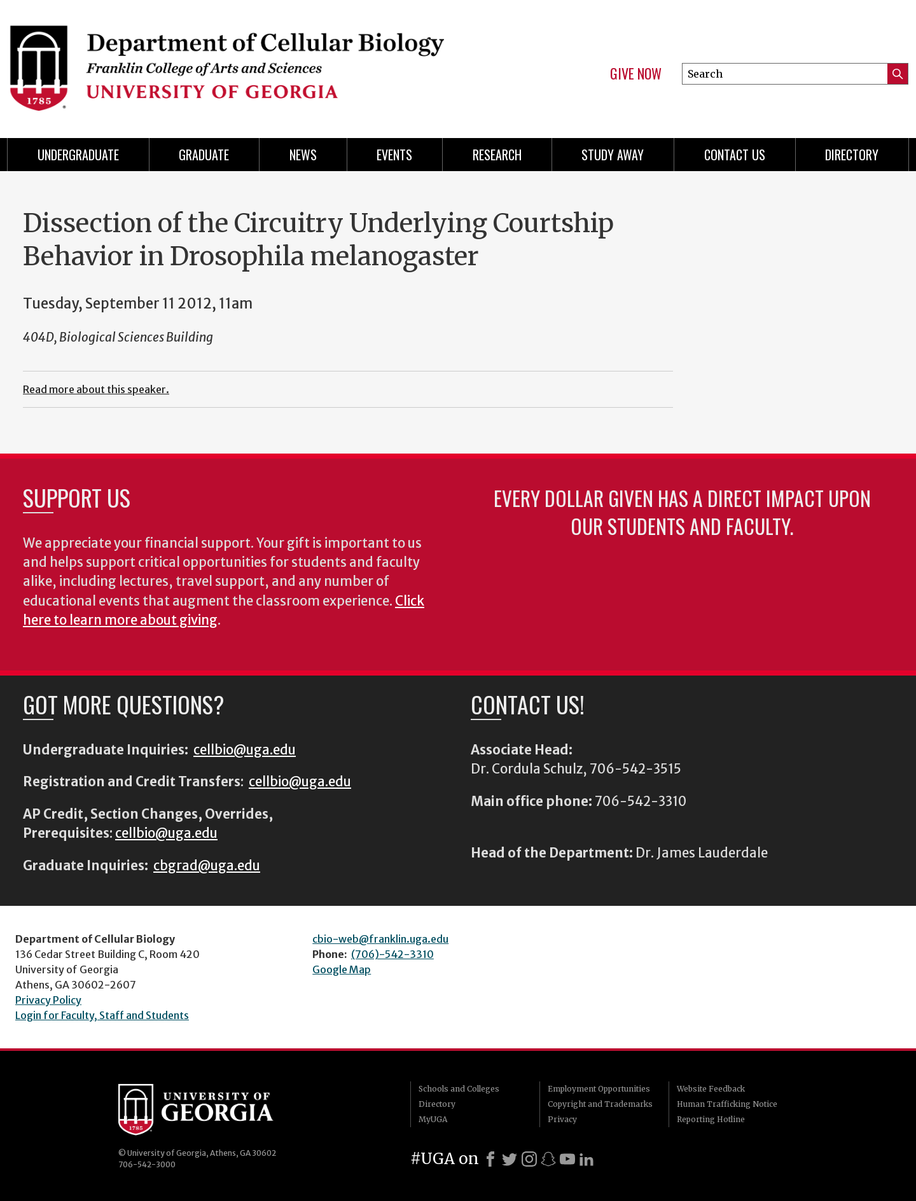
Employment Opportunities (599, 1088)
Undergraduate (78, 154)
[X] (509, 1159)
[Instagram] (529, 1159)
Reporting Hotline (711, 1119)
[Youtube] (567, 1159)
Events (394, 154)
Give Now (636, 74)
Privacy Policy (48, 1000)
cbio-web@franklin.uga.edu (380, 939)
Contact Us (734, 154)
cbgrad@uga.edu (206, 865)
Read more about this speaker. (96, 389)
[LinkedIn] (586, 1159)
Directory (851, 154)
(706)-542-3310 (392, 954)
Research (497, 154)
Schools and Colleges (459, 1088)
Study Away (612, 154)
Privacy (562, 1119)
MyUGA (433, 1119)
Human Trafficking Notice (727, 1104)
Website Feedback (711, 1088)
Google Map (341, 969)
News (303, 154)
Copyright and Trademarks (600, 1104)
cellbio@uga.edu (244, 750)
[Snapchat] (548, 1159)
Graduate (204, 154)
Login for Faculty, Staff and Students (102, 1015)
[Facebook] (490, 1159)
